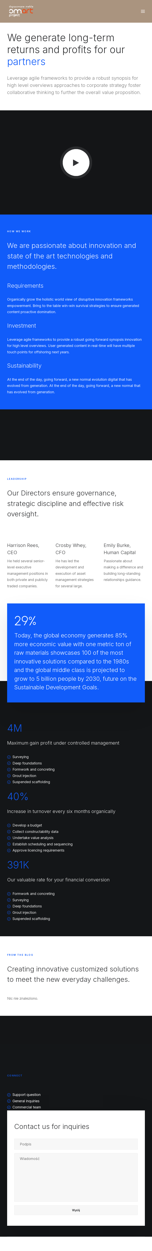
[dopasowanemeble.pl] (20, 11)
